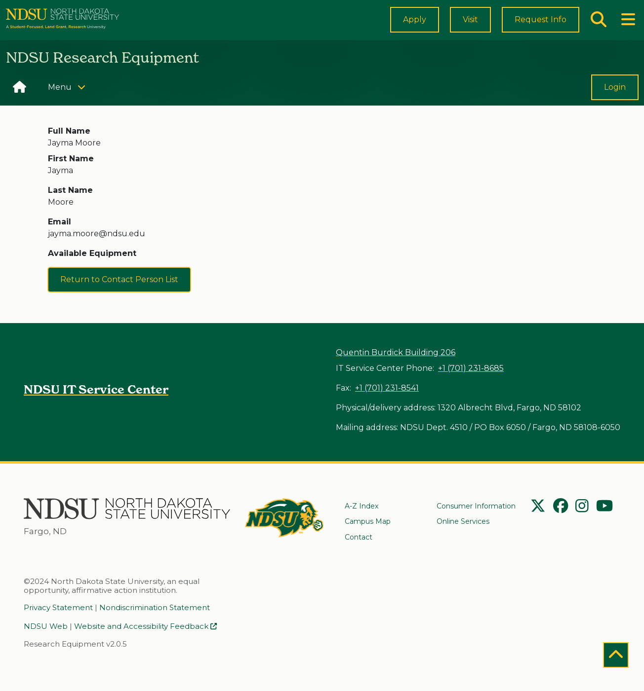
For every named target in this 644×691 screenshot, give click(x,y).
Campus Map (368, 521)
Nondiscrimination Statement (154, 609)
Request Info (540, 27)
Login (615, 104)
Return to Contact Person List (119, 294)
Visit (470, 28)
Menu (70, 103)
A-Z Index (361, 506)
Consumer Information (476, 506)
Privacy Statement (58, 609)
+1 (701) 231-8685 (471, 369)
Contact (358, 537)
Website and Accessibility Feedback (145, 627)
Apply (414, 27)
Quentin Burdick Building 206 (395, 354)
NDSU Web (46, 627)
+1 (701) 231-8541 (387, 389)
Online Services (463, 521)
